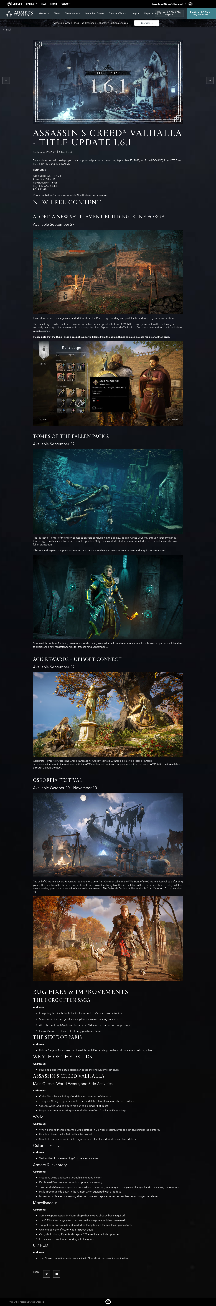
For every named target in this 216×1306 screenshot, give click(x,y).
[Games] (44, 13)
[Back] (7, 30)
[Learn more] (146, 23)
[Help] (135, 13)
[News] (57, 13)
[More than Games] (94, 13)
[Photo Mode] (72, 13)
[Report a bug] (152, 13)
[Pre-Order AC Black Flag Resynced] (201, 13)
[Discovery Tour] (118, 13)
